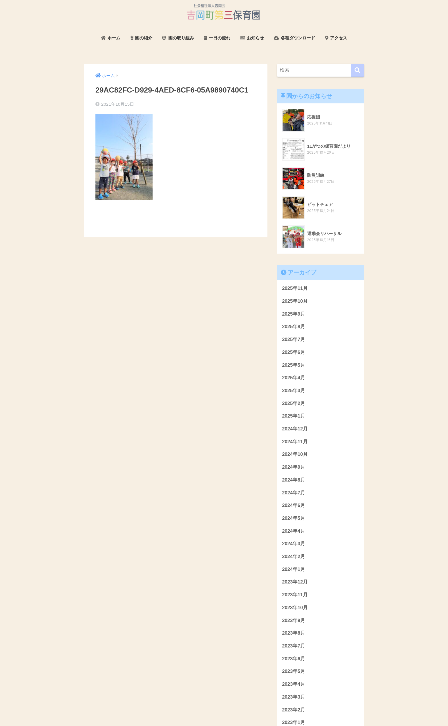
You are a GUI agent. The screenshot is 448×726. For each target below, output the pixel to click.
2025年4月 (293, 377)
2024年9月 (293, 467)
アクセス (336, 37)
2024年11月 (295, 441)
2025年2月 (293, 403)
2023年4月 (293, 684)
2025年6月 (293, 352)
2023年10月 (295, 607)
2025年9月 (293, 314)
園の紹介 (141, 37)
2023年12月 (295, 582)
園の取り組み (178, 37)
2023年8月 (293, 633)
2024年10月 (295, 454)
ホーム (110, 37)
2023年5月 (293, 671)
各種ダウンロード (294, 37)
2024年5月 (293, 518)
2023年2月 (293, 710)
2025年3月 (293, 390)
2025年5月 (293, 365)
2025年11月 (295, 288)
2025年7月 (293, 339)
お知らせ (252, 37)
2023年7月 (293, 646)
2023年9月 (293, 620)
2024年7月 (293, 493)
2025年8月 (293, 326)
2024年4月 (293, 531)
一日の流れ (217, 37)
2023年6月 (293, 658)
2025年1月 (293, 416)
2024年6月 (293, 505)
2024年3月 (293, 543)
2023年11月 (295, 594)
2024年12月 (295, 429)
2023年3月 (293, 697)
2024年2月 (293, 556)
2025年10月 (295, 301)
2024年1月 (293, 569)
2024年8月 (293, 480)
